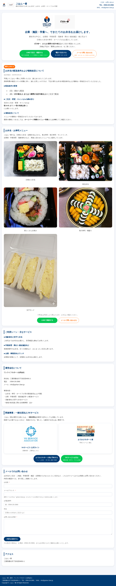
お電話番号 (7, 501)
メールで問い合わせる (84, 54)
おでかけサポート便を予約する (47, 459)
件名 (5, 509)
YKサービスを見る (71, 459)
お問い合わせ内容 (10, 517)
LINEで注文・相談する (35, 54)
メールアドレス (10, 490)
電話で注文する (61, 54)
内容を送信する (12, 539)
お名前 (7, 482)
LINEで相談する (47, 320)
